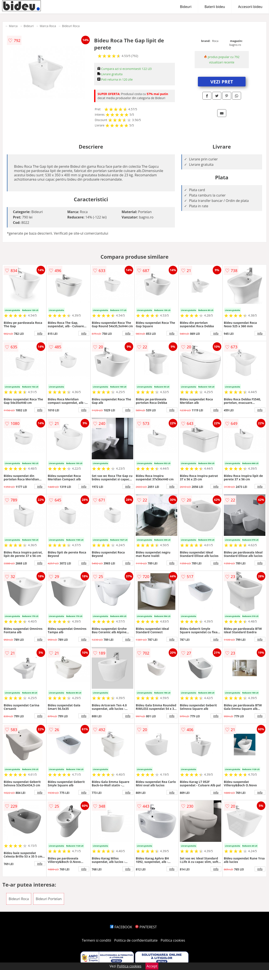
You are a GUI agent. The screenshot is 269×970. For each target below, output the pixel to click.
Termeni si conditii (96, 940)
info (39, 333)
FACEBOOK (121, 927)
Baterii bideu (215, 6)
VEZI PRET (221, 81)
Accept (152, 966)
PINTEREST (146, 927)
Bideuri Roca (70, 26)
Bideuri (185, 6)
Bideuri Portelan (49, 898)
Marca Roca (48, 26)
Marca (13, 26)
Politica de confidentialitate (136, 940)
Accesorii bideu (250, 6)
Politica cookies (173, 940)
